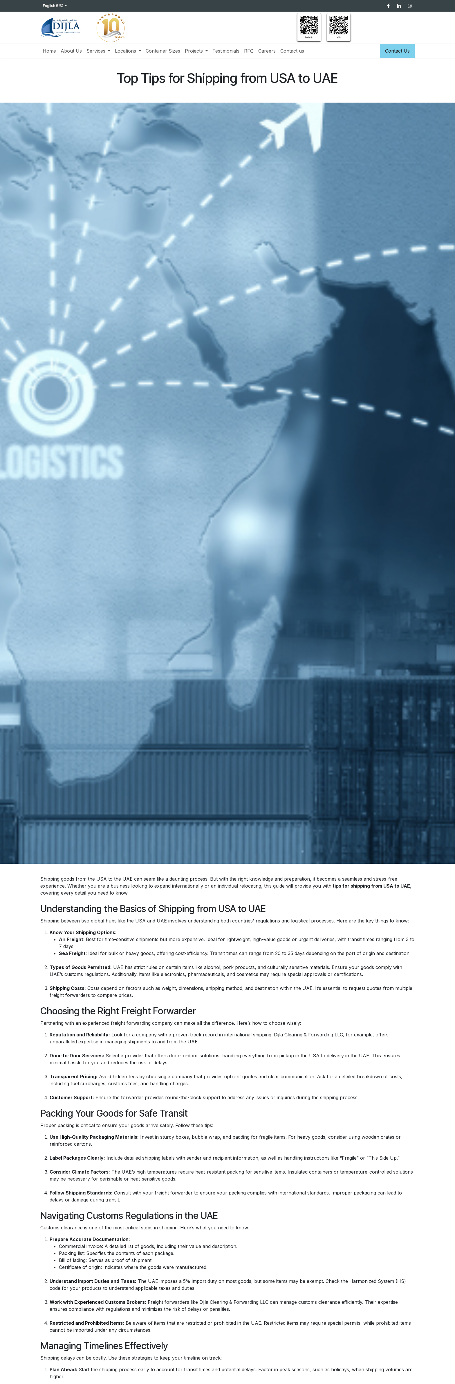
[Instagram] (409, 5)
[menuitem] (49, 51)
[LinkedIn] (399, 5)
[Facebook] (388, 5)
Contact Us (397, 51)
